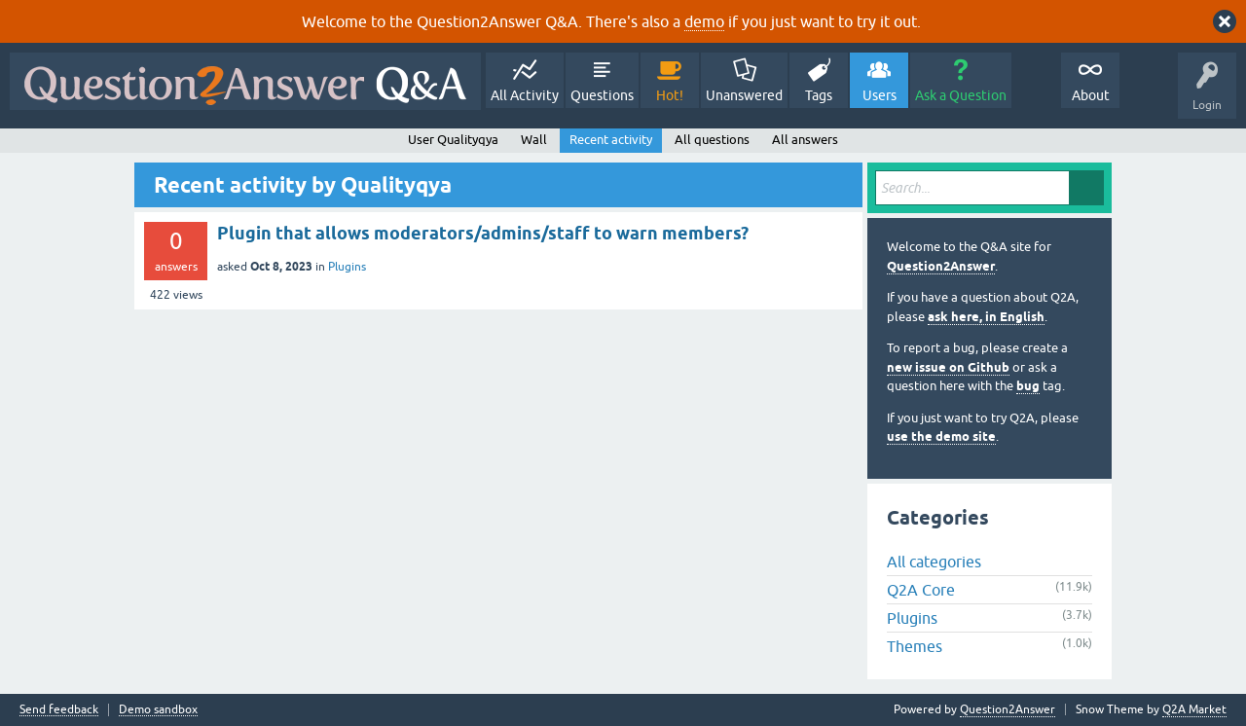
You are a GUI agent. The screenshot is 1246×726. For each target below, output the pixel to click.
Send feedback (58, 710)
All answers (805, 139)
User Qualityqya (453, 139)
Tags (818, 95)
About (1091, 95)
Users (879, 95)
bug (1028, 386)
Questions (602, 95)
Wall (534, 139)
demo (704, 21)
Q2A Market (1194, 709)
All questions (712, 139)
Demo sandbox (158, 710)
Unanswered (744, 95)
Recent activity (610, 139)
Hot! (669, 95)
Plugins (347, 266)
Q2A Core (921, 590)
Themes (914, 646)
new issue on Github (948, 367)
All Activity (525, 95)
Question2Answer (941, 266)
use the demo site (941, 436)
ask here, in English (986, 316)
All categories (934, 561)
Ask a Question (961, 95)
